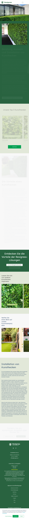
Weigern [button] (21, 516)
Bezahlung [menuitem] (14, 492)
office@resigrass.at (14, 458)
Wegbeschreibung (14, 469)
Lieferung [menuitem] (14, 494)
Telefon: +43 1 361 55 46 (14, 454)
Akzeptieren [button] (15, 516)
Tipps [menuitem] (14, 502)
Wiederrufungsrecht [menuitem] (14, 496)
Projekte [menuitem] (14, 498)
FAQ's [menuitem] (14, 500)
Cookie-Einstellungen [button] (8, 516)
